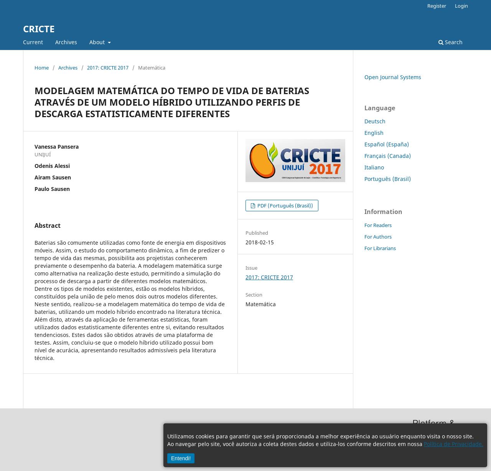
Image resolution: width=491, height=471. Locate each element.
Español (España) (386, 144)
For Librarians (380, 248)
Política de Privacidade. (453, 444)
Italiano (374, 167)
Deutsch (375, 121)
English (374, 132)
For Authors (378, 236)
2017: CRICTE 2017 (108, 67)
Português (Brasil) (387, 178)
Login (461, 5)
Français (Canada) (387, 155)
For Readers (378, 225)
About (97, 42)
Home (42, 67)
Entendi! (181, 458)
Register (436, 5)
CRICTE (38, 28)
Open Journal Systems (392, 77)
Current (33, 42)
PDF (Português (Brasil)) (284, 205)
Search (450, 42)
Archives (66, 42)
